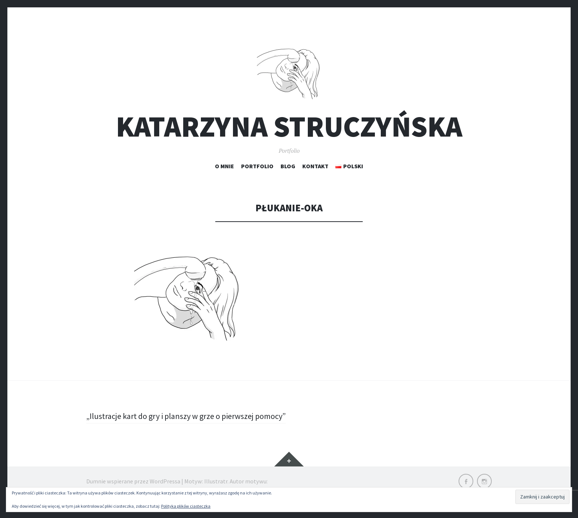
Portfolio (257, 166)
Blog (288, 166)
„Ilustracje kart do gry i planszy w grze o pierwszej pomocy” (186, 416)
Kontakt (315, 166)
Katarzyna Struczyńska (289, 126)
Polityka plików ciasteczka (185, 506)
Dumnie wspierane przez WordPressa (133, 481)
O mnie (224, 166)
